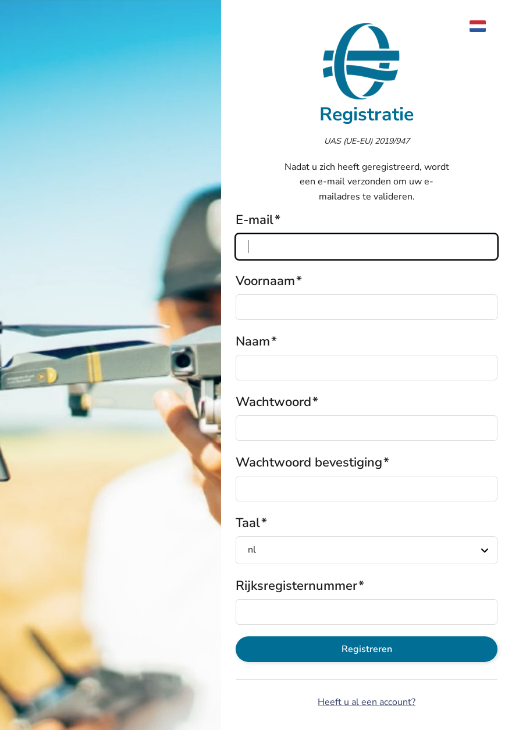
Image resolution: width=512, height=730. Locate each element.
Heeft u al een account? (366, 702)
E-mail (254, 220)
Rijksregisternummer (296, 585)
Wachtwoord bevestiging (309, 462)
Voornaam (265, 281)
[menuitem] (483, 26)
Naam (253, 341)
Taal (248, 523)
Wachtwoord (273, 402)
